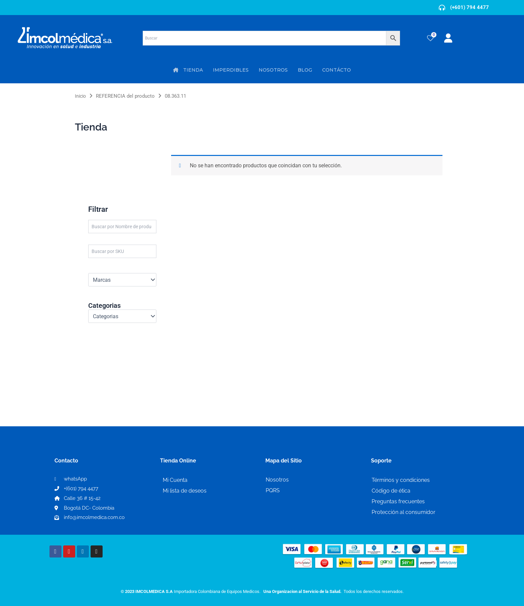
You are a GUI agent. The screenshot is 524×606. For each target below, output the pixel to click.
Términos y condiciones (401, 480)
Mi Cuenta (175, 480)
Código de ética (391, 491)
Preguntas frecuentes (398, 501)
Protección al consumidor (403, 512)
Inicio (81, 96)
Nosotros (277, 480)
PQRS (273, 490)
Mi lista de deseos (185, 491)
